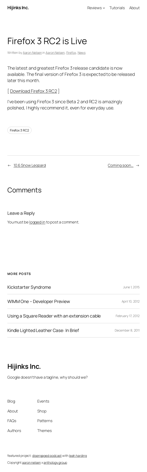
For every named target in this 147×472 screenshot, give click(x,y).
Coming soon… (120, 165)
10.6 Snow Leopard (30, 165)
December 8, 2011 (127, 330)
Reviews (94, 7)
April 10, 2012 (131, 301)
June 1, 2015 (131, 287)
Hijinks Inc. (18, 7)
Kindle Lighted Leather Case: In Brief (43, 330)
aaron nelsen (31, 462)
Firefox (71, 52)
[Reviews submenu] (104, 7)
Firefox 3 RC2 (19, 130)
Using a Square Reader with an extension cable (54, 315)
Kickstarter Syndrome (29, 287)
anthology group (55, 462)
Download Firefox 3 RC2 (33, 91)
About (134, 7)
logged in (37, 222)
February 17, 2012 (128, 316)
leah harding (78, 455)
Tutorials (117, 7)
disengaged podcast (47, 455)
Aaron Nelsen (32, 52)
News (82, 52)
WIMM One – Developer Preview (38, 301)
